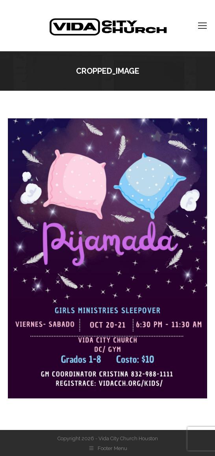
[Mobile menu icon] (202, 25)
